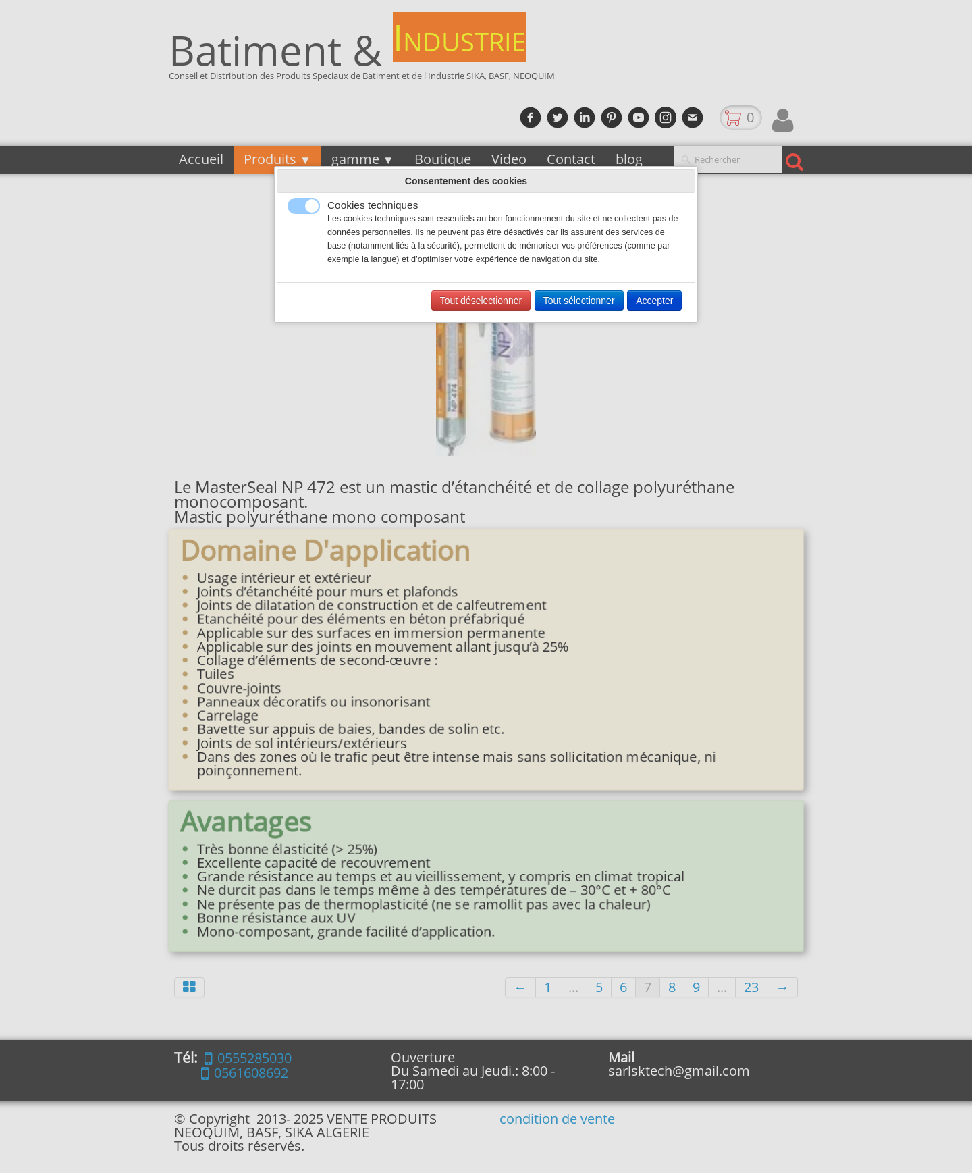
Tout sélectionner (579, 300)
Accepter (654, 300)
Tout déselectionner (481, 300)
